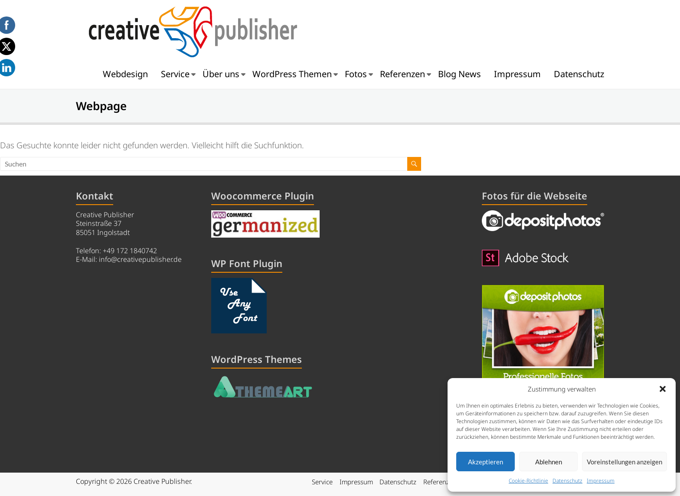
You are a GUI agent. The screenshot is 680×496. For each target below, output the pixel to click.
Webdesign (125, 74)
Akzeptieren (485, 462)
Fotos (356, 74)
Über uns (221, 74)
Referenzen (402, 74)
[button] (662, 389)
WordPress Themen (292, 74)
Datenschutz (567, 480)
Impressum (601, 480)
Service (175, 74)
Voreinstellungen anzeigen (624, 462)
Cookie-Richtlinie (528, 480)
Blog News (459, 74)
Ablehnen (548, 462)
